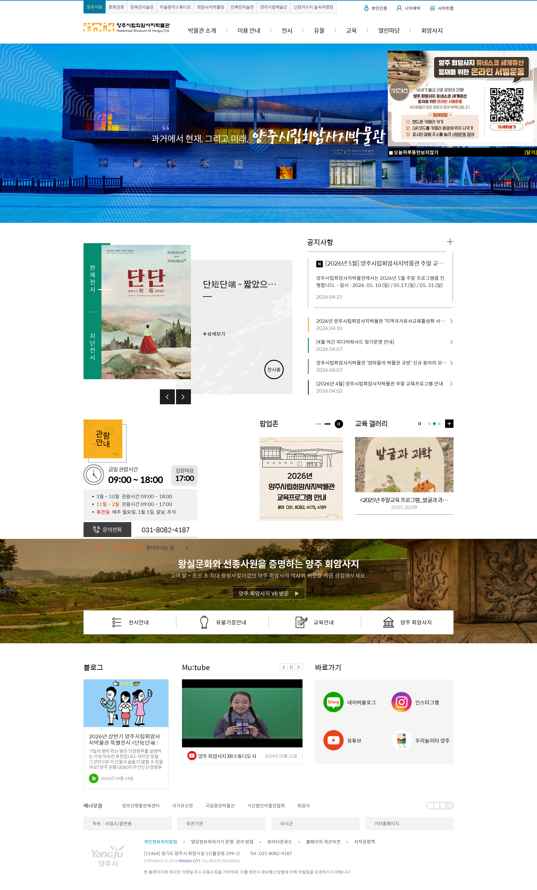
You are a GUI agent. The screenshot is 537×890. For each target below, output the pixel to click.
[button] (319, 424)
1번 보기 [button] (429, 423)
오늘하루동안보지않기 (416, 152)
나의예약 (412, 8)
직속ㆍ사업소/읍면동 (112, 823)
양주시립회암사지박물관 (127, 28)
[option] (196, 318)
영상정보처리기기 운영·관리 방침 (222, 841)
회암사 (303, 805)
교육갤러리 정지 (420, 423)
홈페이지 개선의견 (323, 841)
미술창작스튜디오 (175, 7)
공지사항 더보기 (450, 242)
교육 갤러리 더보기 (449, 423)
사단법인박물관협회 (266, 805)
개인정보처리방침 (160, 841)
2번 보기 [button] (434, 423)
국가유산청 (182, 805)
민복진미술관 (242, 7)
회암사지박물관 (210, 7)
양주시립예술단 (273, 7)
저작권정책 (364, 841)
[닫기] (530, 152)
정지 (291, 667)
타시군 (286, 823)
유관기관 (194, 823)
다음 (183, 396)
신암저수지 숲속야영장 (313, 7)
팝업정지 (339, 424)
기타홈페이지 (386, 823)
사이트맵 (445, 8)
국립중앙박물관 (220, 805)
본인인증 (379, 8)
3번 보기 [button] (439, 423)
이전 (167, 396)
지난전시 (92, 346)
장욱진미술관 (142, 7)
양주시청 (94, 7)
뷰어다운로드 (279, 841)
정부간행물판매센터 (141, 805)
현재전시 (92, 278)
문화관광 (116, 7)
